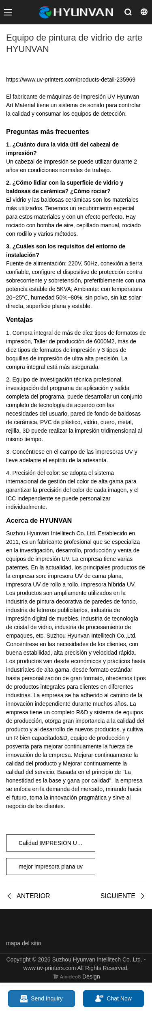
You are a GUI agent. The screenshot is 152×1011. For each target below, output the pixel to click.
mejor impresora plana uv (51, 866)
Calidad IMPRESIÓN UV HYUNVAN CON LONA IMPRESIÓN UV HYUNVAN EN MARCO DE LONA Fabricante (57, 843)
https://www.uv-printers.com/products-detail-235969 (70, 79)
